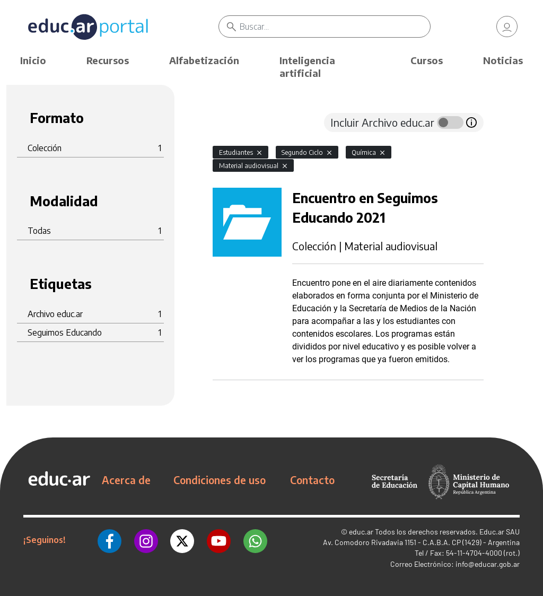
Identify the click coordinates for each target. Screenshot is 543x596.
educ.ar (361, 531)
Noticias (503, 60)
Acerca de (126, 480)
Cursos (426, 60)
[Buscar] (335, 26)
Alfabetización (204, 60)
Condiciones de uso (219, 480)
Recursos (107, 60)
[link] (507, 26)
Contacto (312, 480)
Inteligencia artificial (307, 66)
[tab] (233, 122)
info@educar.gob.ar (488, 563)
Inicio (33, 60)
